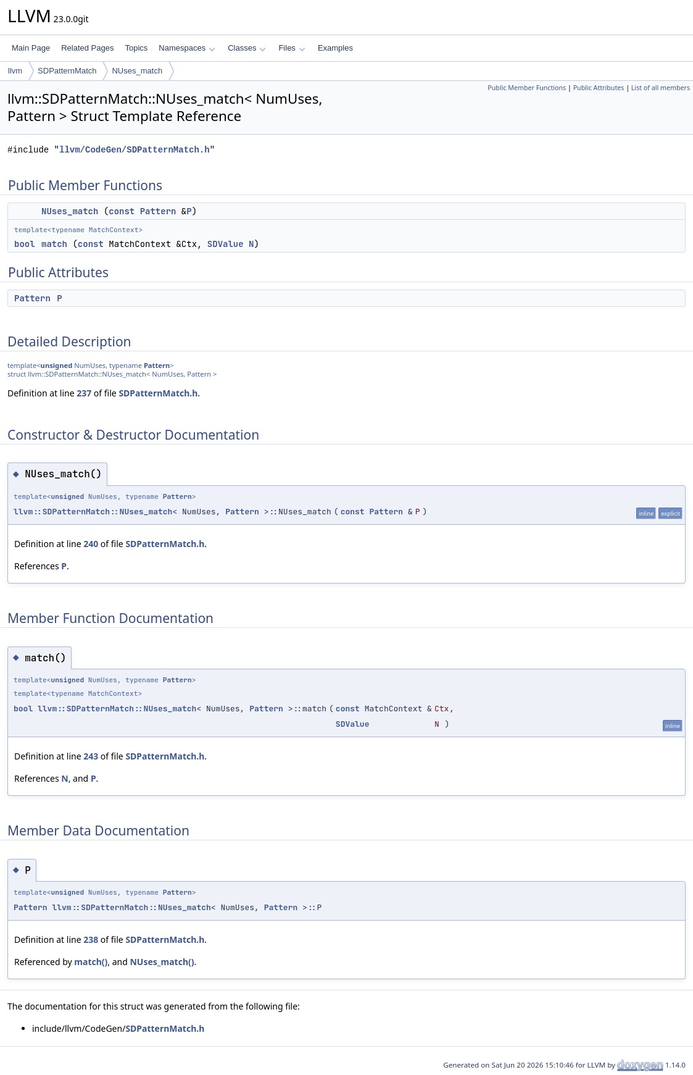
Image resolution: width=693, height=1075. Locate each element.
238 (90, 939)
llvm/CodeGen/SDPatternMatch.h (134, 150)
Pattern (158, 211)
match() (90, 962)
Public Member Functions (527, 87)
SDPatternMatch (67, 70)
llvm (15, 70)
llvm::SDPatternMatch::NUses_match (93, 511)
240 (90, 544)
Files (291, 47)
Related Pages (87, 47)
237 (84, 393)
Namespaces (187, 47)
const (122, 211)
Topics (136, 47)
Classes (247, 47)
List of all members (660, 87)
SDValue (225, 243)
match (54, 243)
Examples (335, 47)
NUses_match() (162, 962)
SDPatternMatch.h (157, 393)
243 (90, 756)
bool (24, 243)
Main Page (31, 47)
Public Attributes (599, 87)
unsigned (57, 365)
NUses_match (137, 70)
